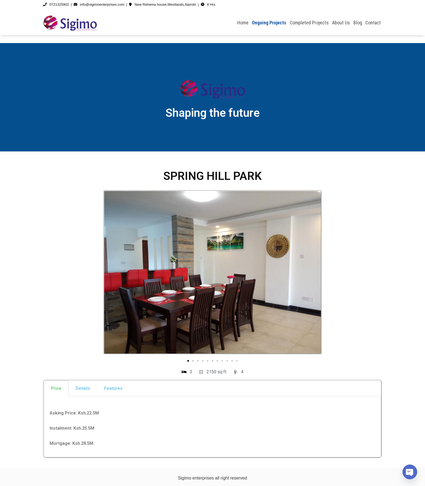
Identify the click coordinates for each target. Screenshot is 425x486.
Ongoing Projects (269, 22)
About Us (341, 22)
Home (243, 22)
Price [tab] (56, 388)
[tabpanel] (212, 426)
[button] (188, 361)
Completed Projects (309, 22)
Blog (357, 22)
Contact (373, 22)
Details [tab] (83, 388)
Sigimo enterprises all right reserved (212, 478)
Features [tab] (113, 388)
